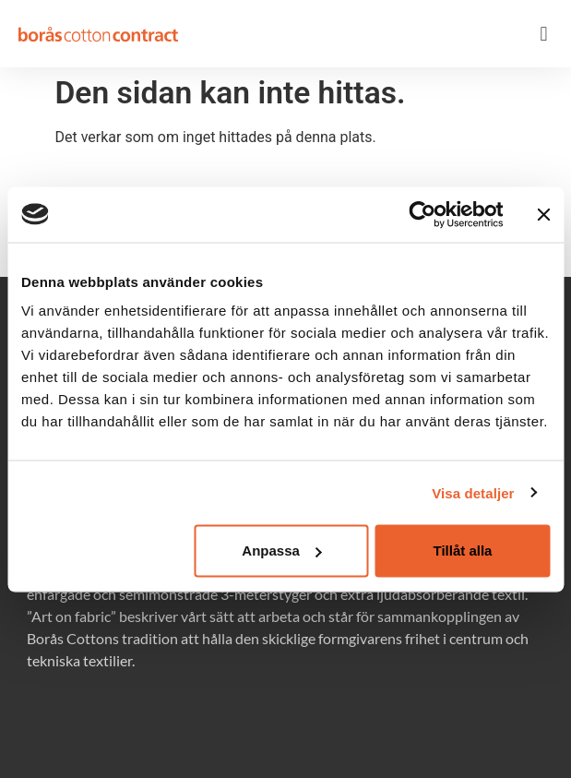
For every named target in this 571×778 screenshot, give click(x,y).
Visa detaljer (473, 492)
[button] (544, 33)
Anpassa (282, 550)
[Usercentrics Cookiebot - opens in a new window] (422, 214)
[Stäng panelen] (543, 214)
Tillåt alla (463, 550)
